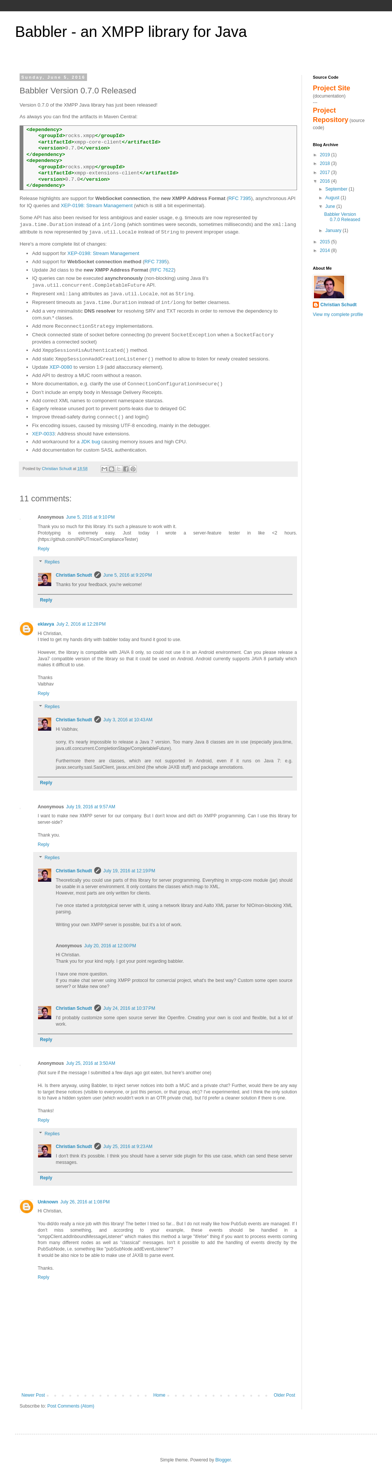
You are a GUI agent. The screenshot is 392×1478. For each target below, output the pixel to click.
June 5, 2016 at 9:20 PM (127, 575)
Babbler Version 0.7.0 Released (342, 217)
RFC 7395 (239, 198)
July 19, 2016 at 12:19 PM (129, 870)
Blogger (223, 1460)
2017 (325, 172)
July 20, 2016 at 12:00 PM (110, 945)
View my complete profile (338, 314)
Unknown (48, 1202)
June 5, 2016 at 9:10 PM (90, 517)
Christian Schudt (74, 575)
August (333, 197)
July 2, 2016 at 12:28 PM (81, 624)
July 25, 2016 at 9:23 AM (127, 1146)
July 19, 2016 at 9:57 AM (90, 806)
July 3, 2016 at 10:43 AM (127, 719)
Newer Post (33, 1395)
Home (159, 1395)
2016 (325, 181)
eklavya (46, 624)
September (337, 189)
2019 (325, 154)
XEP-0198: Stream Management (97, 205)
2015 (325, 241)
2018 (325, 163)
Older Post (284, 1395)
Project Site (331, 88)
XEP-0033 (43, 434)
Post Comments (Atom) (70, 1406)
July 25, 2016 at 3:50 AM (90, 1063)
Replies (52, 562)
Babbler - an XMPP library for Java (131, 31)
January (334, 230)
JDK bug (90, 441)
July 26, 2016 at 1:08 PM (85, 1202)
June (330, 206)
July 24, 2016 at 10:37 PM (129, 1008)
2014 (325, 250)
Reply (43, 548)
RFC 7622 (162, 270)
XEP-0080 (60, 367)
